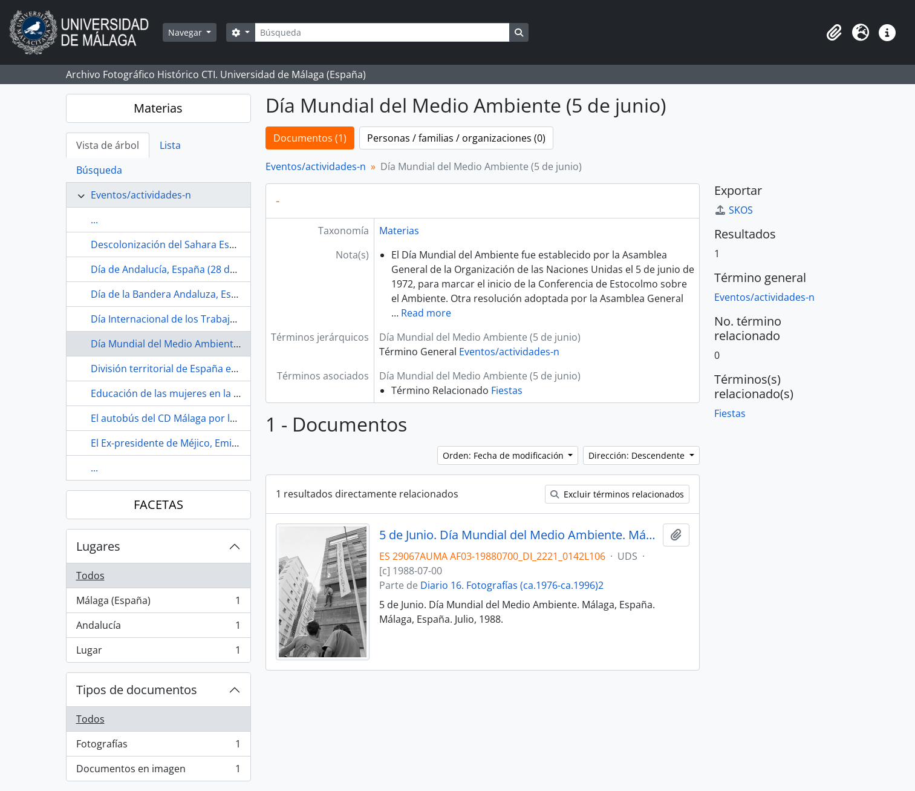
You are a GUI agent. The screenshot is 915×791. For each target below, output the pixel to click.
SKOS (733, 210)
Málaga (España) (158, 603)
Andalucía (158, 628)
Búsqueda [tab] (99, 170)
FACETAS (158, 504)
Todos (90, 575)
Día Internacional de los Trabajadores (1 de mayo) (204, 319)
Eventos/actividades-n (141, 195)
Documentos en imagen (158, 771)
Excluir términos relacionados (617, 494)
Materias (158, 108)
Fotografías (158, 747)
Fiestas (507, 390)
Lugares (98, 546)
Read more (426, 313)
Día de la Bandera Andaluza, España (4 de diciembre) (210, 294)
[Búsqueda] (382, 32)
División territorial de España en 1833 (176, 368)
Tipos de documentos (136, 689)
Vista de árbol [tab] (107, 145)
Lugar (158, 652)
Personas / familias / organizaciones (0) (456, 138)
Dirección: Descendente (637, 455)
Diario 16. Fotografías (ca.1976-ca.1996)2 (512, 585)
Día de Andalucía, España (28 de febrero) (183, 269)
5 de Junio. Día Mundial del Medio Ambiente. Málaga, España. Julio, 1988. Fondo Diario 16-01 (518, 535)
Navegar (186, 32)
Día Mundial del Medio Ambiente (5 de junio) (191, 343)
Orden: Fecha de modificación (504, 455)
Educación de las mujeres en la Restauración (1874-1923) (220, 393)
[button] (834, 32)
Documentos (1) (310, 138)
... (94, 219)
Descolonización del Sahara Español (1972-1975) (200, 244)
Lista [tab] (170, 145)
